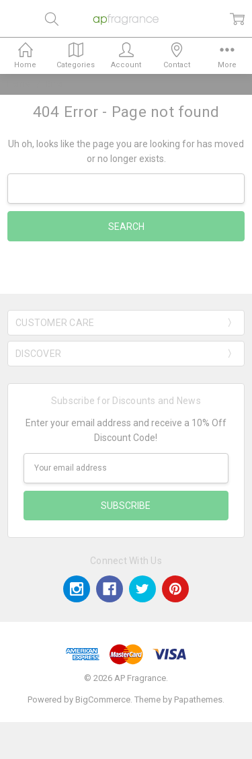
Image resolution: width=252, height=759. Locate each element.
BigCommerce (102, 699)
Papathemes (198, 699)
